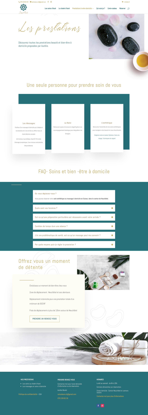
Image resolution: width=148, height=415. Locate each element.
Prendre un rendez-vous (44, 319)
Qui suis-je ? (100, 9)
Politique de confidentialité (27, 394)
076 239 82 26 (63, 398)
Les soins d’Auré (50, 9)
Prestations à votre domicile (82, 9)
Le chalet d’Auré (64, 9)
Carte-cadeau (112, 9)
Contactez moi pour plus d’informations (110, 396)
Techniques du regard (109, 138)
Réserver (122, 9)
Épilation (111, 135)
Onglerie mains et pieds (101, 135)
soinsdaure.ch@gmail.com (67, 394)
